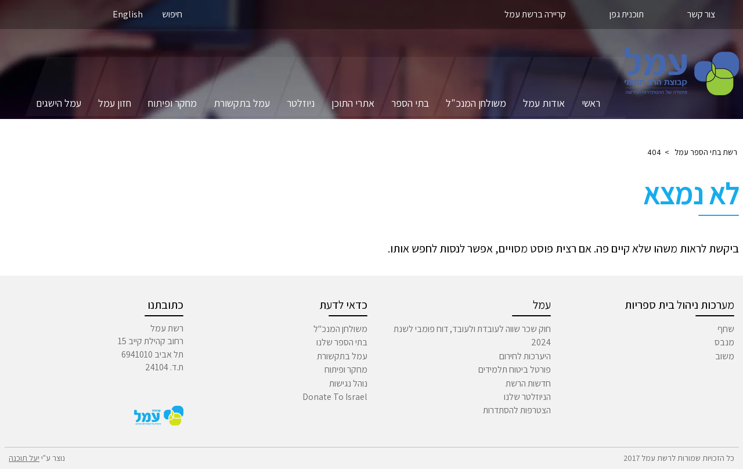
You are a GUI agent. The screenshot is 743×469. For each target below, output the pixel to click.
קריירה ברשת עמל (535, 14)
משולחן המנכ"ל (476, 103)
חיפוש (172, 14)
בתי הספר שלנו (341, 342)
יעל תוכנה (24, 458)
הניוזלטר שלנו (527, 397)
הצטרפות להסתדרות (517, 410)
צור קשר (701, 14)
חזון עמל (114, 103)
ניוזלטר (301, 103)
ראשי (591, 103)
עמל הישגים (58, 103)
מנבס (724, 342)
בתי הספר (410, 103)
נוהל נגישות (348, 383)
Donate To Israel (334, 397)
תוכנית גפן (626, 14)
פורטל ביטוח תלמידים (514, 369)
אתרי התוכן (352, 103)
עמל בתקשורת (242, 103)
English (128, 14)
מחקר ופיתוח (172, 103)
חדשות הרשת (528, 383)
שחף (725, 329)
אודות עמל (544, 103)
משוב (724, 356)
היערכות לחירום (525, 356)
